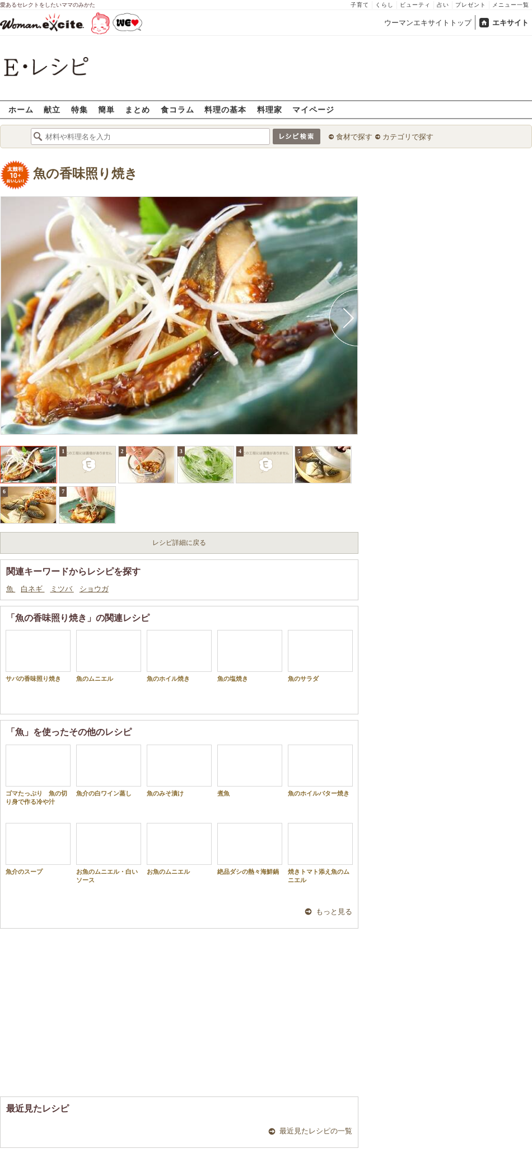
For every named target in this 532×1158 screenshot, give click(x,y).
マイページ (313, 109)
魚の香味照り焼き (85, 174)
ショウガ (94, 589)
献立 (52, 109)
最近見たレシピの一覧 (315, 1131)
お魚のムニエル (179, 849)
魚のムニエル (108, 656)
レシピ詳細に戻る (179, 543)
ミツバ (62, 589)
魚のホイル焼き (179, 656)
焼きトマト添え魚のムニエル (320, 853)
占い (443, 5)
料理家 (269, 109)
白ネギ (32, 589)
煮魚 (249, 771)
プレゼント (470, 5)
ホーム (21, 109)
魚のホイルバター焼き (320, 771)
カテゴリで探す (407, 137)
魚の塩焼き (249, 656)
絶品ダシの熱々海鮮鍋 (249, 849)
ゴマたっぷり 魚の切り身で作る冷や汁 (38, 775)
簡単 (106, 109)
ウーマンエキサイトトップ (428, 22)
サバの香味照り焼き (38, 656)
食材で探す (354, 137)
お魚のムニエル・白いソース (108, 853)
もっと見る (334, 911)
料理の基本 (225, 109)
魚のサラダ (320, 656)
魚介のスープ (38, 849)
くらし (384, 5)
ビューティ (415, 5)
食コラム (177, 109)
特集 (79, 109)
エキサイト (510, 22)
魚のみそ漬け (179, 771)
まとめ (137, 109)
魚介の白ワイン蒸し (108, 771)
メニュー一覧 (510, 5)
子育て (360, 5)
